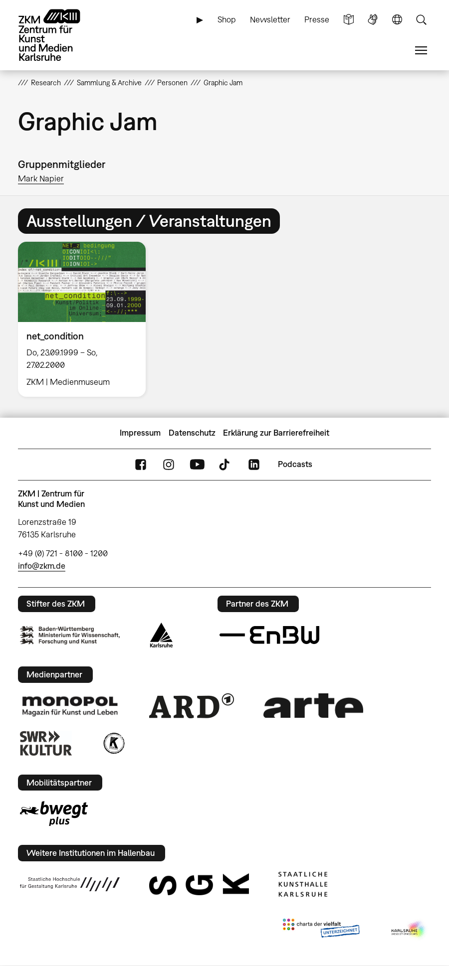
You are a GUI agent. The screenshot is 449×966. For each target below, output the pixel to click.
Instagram (169, 464)
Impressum (140, 433)
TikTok (225, 464)
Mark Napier (41, 178)
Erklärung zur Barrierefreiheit (276, 433)
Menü (421, 50)
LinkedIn (254, 464)
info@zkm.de (41, 566)
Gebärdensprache (373, 19)
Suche (421, 19)
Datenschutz (192, 433)
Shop (227, 19)
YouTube (197, 464)
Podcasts (295, 464)
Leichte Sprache (349, 19)
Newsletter (270, 19)
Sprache (397, 19)
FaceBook (141, 464)
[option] (86, 319)
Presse (316, 19)
